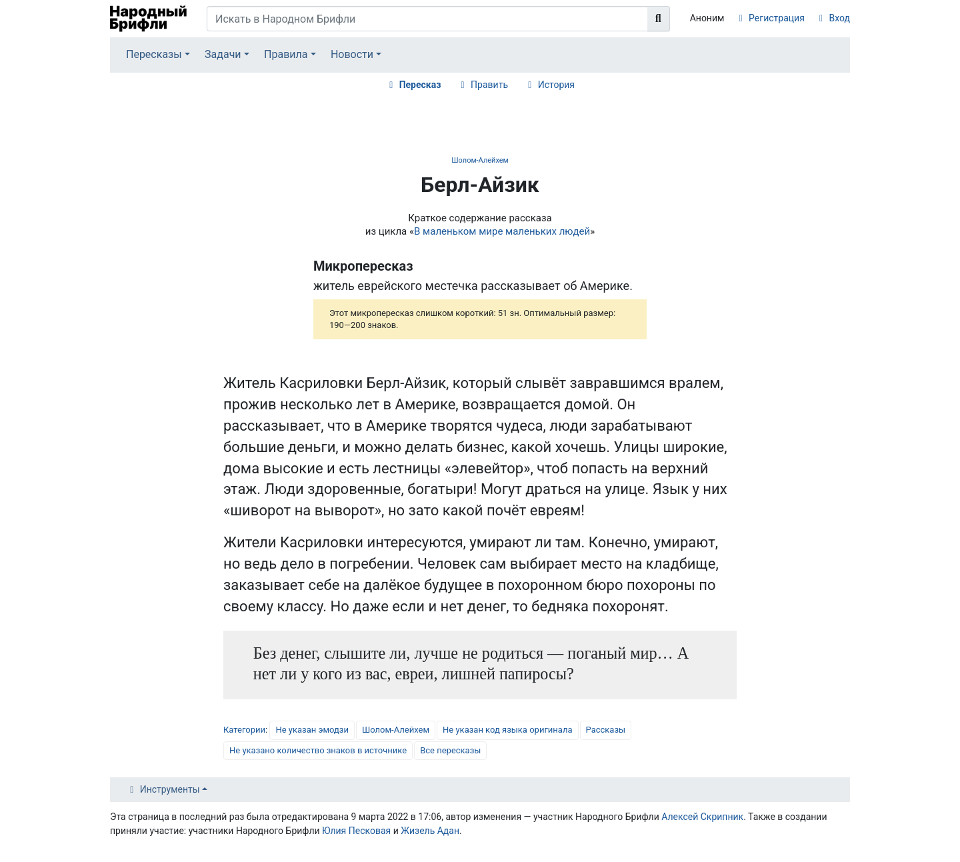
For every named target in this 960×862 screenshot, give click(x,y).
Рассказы (606, 730)
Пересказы (154, 54)
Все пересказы (450, 750)
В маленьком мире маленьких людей (502, 231)
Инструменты (170, 789)
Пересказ (420, 84)
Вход (839, 18)
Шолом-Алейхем (480, 160)
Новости (352, 54)
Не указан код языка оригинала (507, 730)
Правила (285, 54)
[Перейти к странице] (658, 18)
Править (489, 84)
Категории (244, 730)
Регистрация (777, 18)
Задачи (223, 54)
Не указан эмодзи (312, 730)
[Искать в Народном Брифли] (427, 18)
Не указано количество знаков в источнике (318, 750)
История (556, 84)
